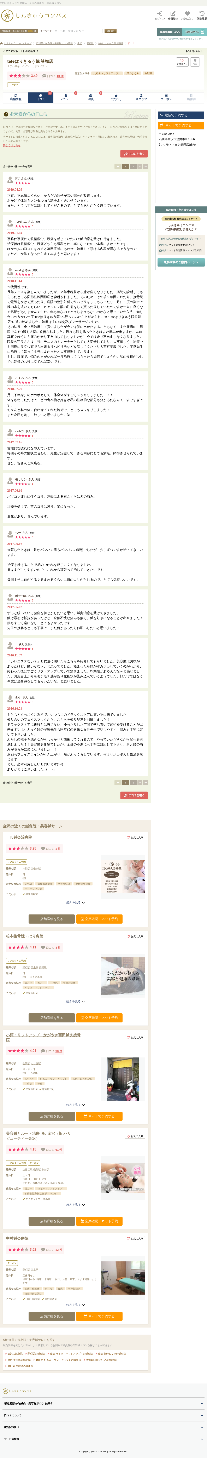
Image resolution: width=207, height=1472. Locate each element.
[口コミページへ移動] (40, 97)
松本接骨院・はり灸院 (24, 936)
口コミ (131, 43)
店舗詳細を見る (51, 919)
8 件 (58, 947)
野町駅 (90, 43)
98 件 (58, 1051)
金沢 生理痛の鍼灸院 (19, 1359)
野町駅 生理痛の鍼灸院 (20, 1366)
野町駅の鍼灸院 (36, 1353)
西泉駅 (34, 967)
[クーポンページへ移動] (166, 97)
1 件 (58, 848)
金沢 (79, 43)
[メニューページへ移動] (65, 97)
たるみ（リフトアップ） (107, 73)
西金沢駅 (36, 868)
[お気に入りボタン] (182, 62)
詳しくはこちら (11, 145)
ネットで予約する (99, 1116)
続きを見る (75, 902)
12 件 (58, 1249)
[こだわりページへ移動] (116, 97)
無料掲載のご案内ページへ (181, 262)
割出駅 (45, 1169)
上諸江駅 (27, 1169)
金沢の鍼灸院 (14, 1353)
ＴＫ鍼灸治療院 (19, 837)
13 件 (60, 76)
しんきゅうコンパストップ (17, 43)
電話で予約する (174, 115)
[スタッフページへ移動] (141, 97)
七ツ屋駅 (36, 1063)
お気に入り (135, 837)
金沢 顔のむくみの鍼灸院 (111, 1353)
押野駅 (26, 868)
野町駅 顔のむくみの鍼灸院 (101, 1359)
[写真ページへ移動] (91, 97)
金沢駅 (26, 1063)
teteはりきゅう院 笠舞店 (110, 43)
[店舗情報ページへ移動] (15, 97)
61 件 (58, 1149)
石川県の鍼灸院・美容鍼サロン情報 (54, 43)
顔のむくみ (132, 73)
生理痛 (148, 73)
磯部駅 (37, 1169)
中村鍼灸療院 (17, 1238)
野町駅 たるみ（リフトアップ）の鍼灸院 (58, 1359)
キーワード (46, 31)
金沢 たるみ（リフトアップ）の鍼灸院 (71, 1353)
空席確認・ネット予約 (99, 919)
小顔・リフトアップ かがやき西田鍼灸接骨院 (43, 1037)
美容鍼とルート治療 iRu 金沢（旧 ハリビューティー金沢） (38, 1135)
